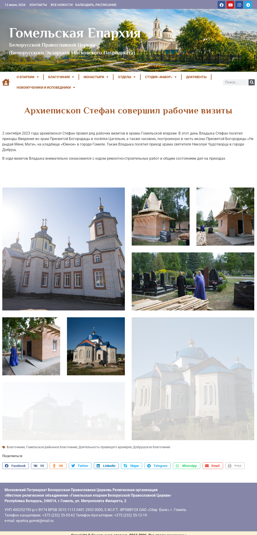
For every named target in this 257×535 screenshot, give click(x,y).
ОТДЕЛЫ (127, 77)
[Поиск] (252, 82)
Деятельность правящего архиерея (105, 445)
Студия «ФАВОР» (161, 77)
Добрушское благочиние (151, 445)
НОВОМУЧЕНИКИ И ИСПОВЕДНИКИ (46, 87)
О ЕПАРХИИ (28, 77)
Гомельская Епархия (75, 33)
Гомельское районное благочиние (51, 445)
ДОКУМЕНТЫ (196, 77)
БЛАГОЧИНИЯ (61, 77)
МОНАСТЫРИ (96, 77)
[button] (15, 463)
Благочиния (16, 445)
